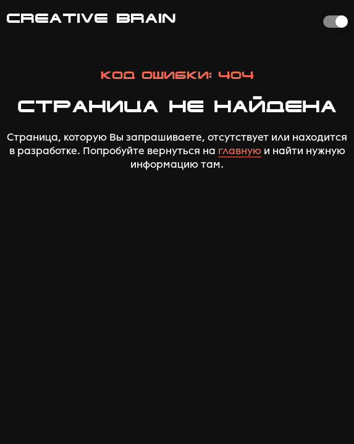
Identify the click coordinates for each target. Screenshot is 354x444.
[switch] (335, 21)
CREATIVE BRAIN (91, 18)
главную (239, 151)
